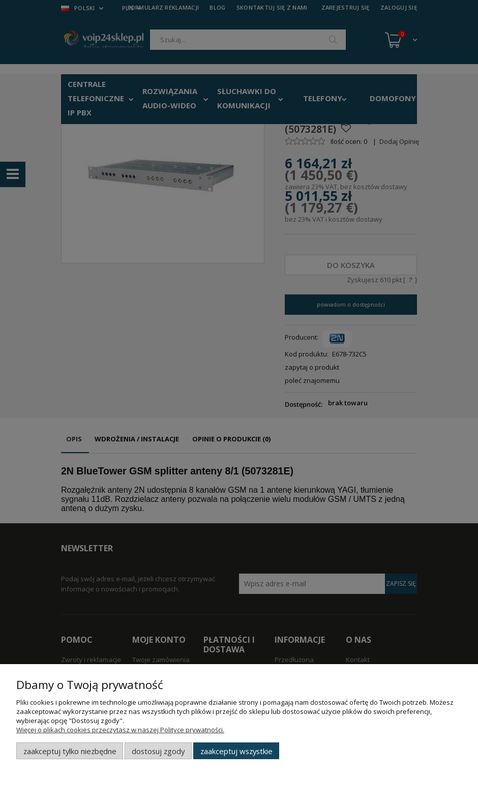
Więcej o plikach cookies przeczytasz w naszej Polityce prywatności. (120, 729)
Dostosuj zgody (158, 751)
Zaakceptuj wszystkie (236, 751)
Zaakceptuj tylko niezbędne (69, 751)
